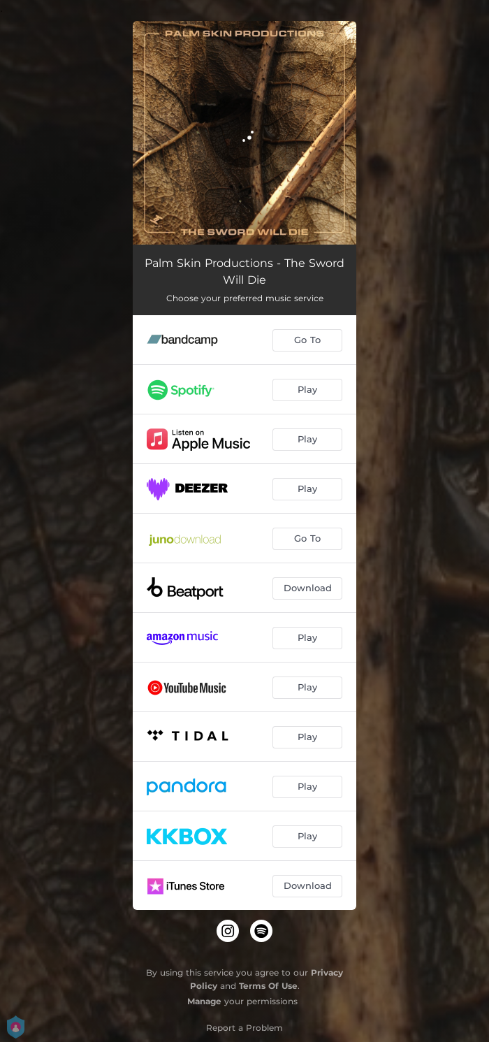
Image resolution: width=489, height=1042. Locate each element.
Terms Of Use (268, 986)
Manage (204, 1001)
